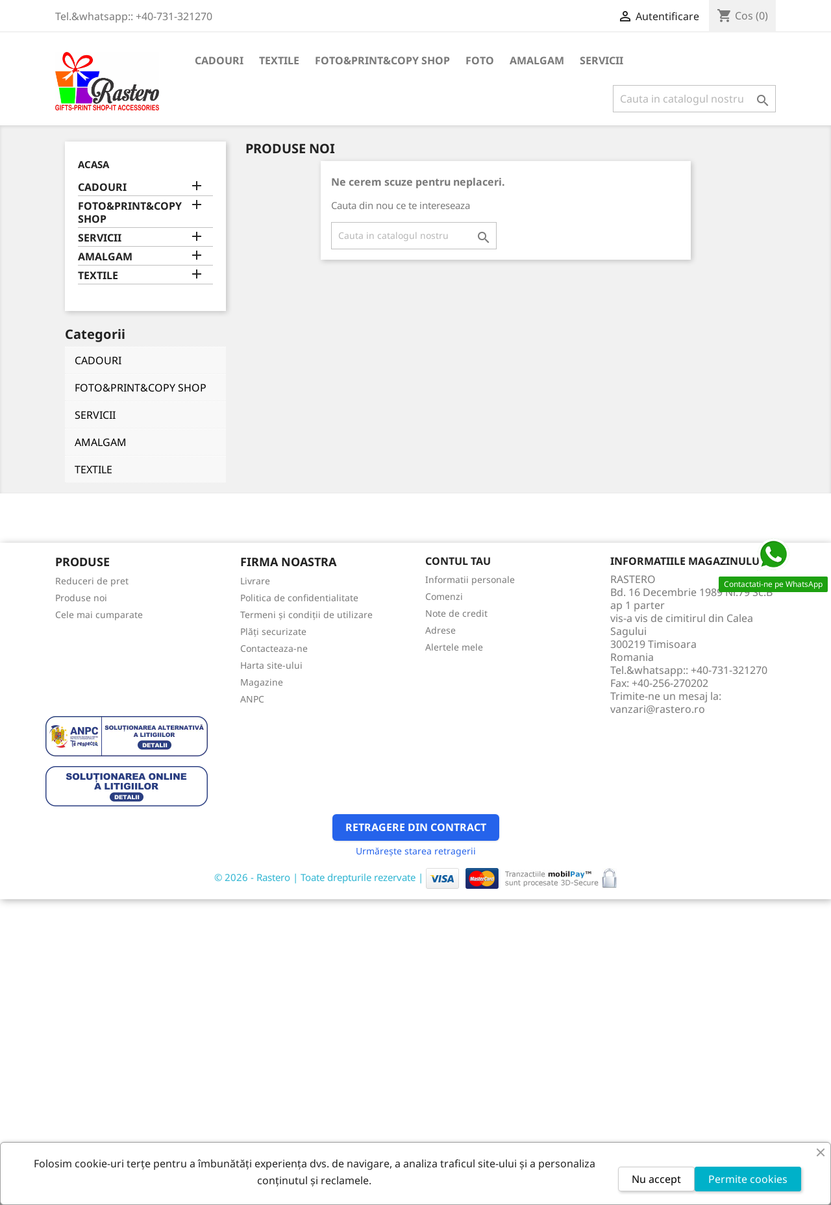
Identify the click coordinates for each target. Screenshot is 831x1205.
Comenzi (444, 596)
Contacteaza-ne (274, 648)
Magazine (261, 682)
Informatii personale (470, 579)
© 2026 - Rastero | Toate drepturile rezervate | (320, 877)
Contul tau (458, 561)
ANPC (252, 699)
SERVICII (601, 60)
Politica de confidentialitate (299, 597)
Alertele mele (454, 647)
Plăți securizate (273, 631)
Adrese (440, 630)
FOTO (479, 60)
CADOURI (219, 60)
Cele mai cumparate (99, 614)
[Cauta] (694, 98)
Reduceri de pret (92, 581)
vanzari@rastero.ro (657, 709)
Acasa (93, 164)
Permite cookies (748, 1179)
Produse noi (81, 597)
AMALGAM (537, 60)
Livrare (255, 581)
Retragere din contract (415, 827)
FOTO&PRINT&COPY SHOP (382, 60)
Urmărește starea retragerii (416, 851)
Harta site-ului (271, 665)
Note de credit (456, 613)
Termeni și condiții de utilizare (306, 614)
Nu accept (656, 1179)
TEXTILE (279, 60)
